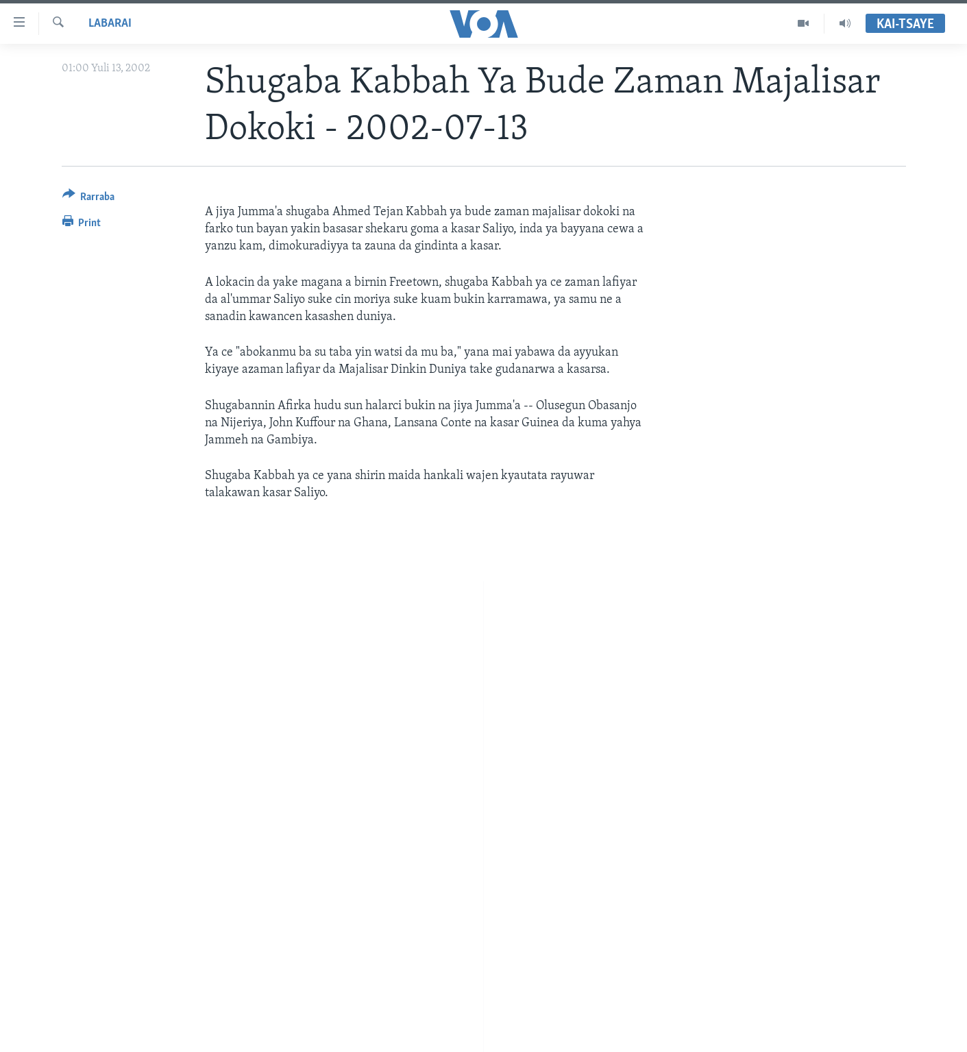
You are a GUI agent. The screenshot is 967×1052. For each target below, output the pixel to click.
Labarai (110, 23)
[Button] (88, 199)
